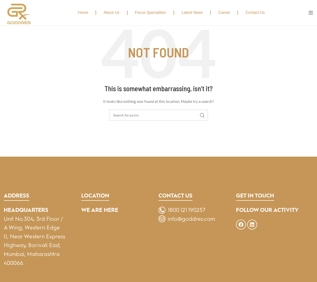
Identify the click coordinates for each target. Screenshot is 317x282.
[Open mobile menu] (311, 13)
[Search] (158, 115)
